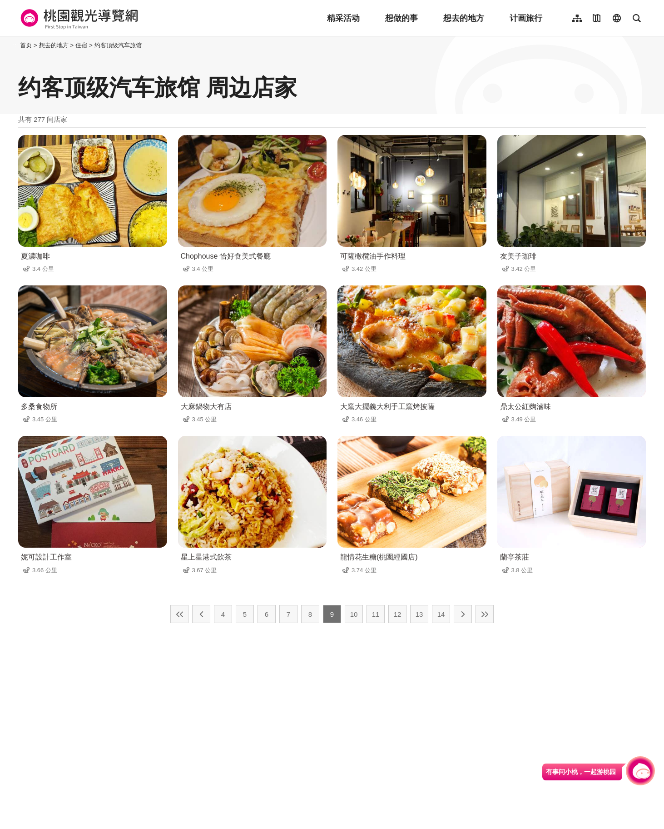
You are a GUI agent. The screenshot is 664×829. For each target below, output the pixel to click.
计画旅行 (526, 18)
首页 (26, 45)
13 (419, 614)
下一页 (463, 614)
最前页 (179, 614)
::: (15, 45)
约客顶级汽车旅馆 (118, 45)
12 (397, 614)
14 (441, 614)
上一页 (201, 614)
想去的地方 (463, 18)
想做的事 (401, 18)
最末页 (485, 614)
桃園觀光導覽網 (78, 18)
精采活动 (343, 18)
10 (354, 614)
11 (376, 614)
